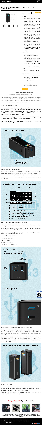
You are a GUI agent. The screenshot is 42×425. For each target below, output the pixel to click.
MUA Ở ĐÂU (38, 12)
